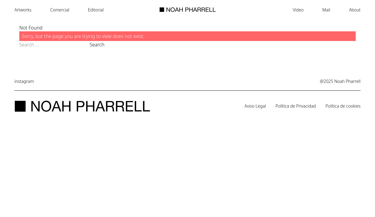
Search (97, 44)
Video (298, 10)
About (355, 10)
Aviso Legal (255, 106)
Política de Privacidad (296, 106)
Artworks (22, 10)
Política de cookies (343, 106)
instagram (24, 81)
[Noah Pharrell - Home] (187, 9)
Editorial (96, 10)
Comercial (59, 10)
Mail (326, 10)
